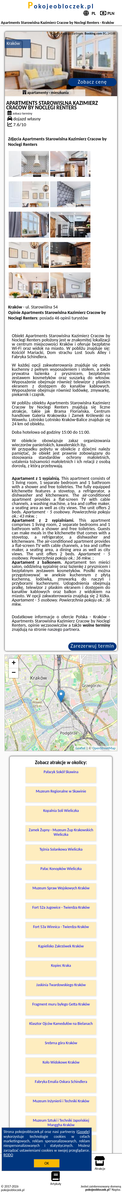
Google (83, 1131)
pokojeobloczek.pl (61, 6)
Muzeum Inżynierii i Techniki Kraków (61, 1101)
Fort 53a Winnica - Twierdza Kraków (61, 926)
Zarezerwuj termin (92, 646)
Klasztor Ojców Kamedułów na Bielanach (61, 1023)
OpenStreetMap (104, 748)
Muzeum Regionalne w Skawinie (61, 791)
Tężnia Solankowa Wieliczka (61, 849)
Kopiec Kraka (61, 965)
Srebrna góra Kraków (61, 1043)
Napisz (116, 1189)
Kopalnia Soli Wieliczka (61, 810)
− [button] (14, 673)
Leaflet (80, 748)
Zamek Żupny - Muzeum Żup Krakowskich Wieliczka (61, 832)
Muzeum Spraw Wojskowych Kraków (61, 888)
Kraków (13, 43)
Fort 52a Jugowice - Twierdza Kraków (60, 907)
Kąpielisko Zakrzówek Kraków (61, 946)
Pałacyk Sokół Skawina (61, 772)
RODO (8, 1155)
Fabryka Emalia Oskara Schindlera (61, 1081)
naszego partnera (63, 629)
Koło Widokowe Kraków (61, 1062)
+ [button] (14, 663)
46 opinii (62, 318)
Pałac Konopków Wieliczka (61, 868)
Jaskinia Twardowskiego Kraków (61, 985)
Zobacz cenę (92, 82)
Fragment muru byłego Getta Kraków (61, 1004)
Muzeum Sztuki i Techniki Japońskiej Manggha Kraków (61, 1122)
